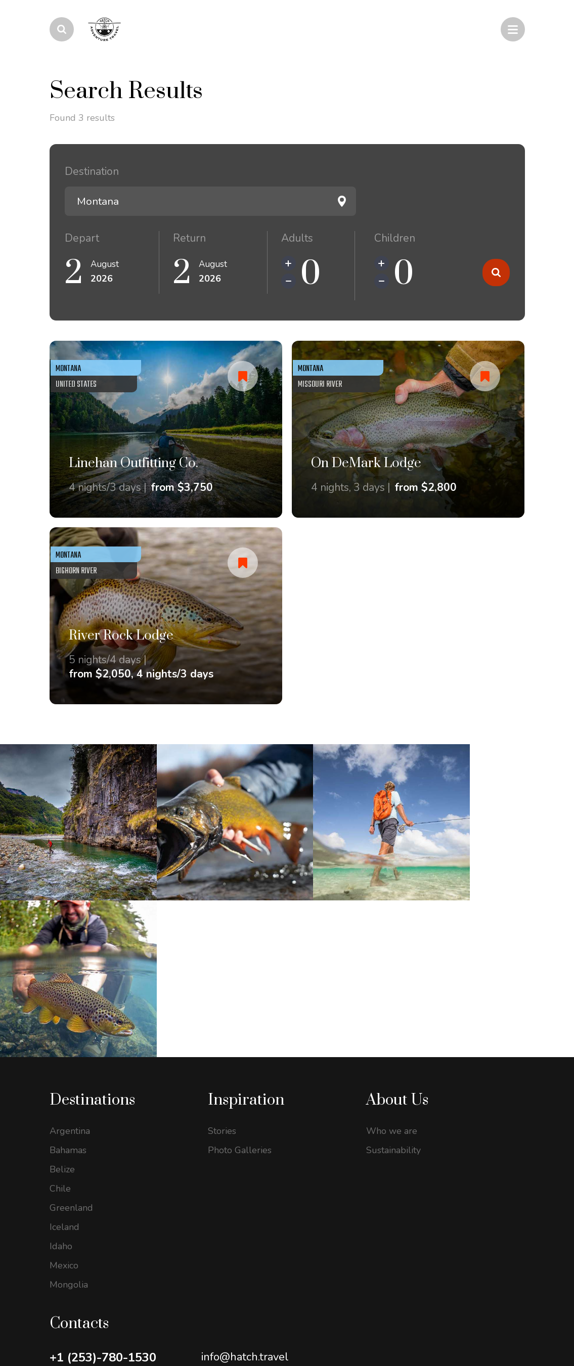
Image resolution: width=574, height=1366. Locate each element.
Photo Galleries (240, 979)
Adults (297, 238)
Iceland (64, 1056)
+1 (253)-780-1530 (103, 1186)
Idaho (61, 1075)
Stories (222, 960)
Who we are (391, 960)
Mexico (64, 1094)
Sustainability (393, 979)
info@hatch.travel (245, 1186)
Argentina (70, 960)
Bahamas (68, 979)
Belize (62, 998)
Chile (60, 1018)
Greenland (71, 1037)
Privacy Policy (74, 1320)
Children (394, 238)
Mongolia (69, 1114)
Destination (92, 171)
